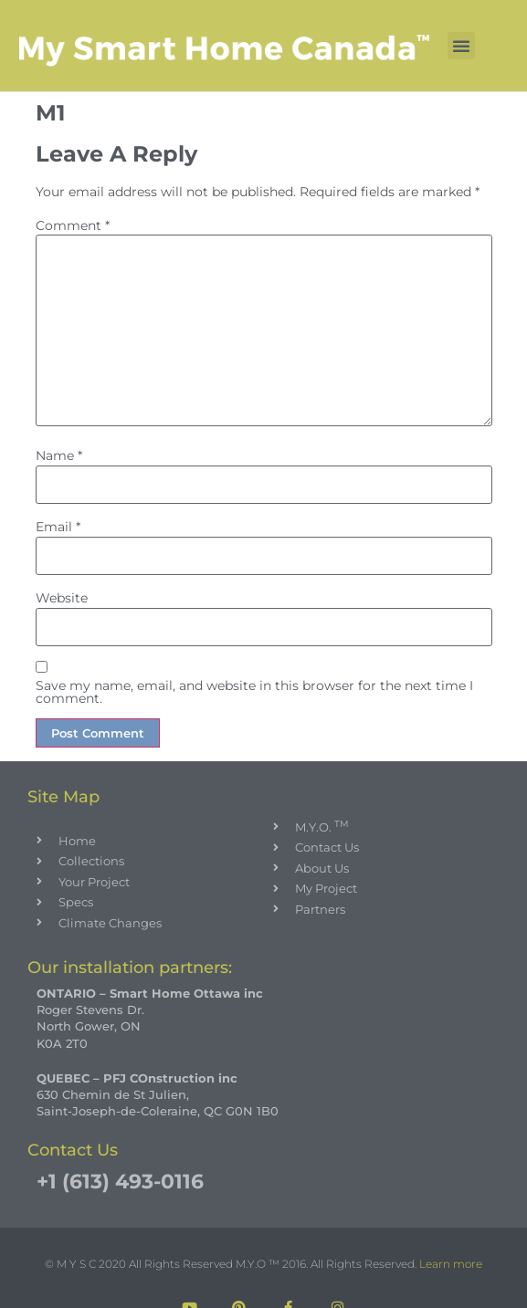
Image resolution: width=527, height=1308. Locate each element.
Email (58, 526)
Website (62, 597)
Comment (73, 225)
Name (59, 455)
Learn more (450, 1264)
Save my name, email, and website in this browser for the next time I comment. (254, 692)
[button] (461, 45)
